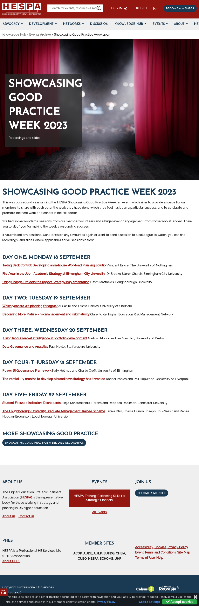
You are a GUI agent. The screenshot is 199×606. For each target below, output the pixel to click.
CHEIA (120, 553)
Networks (72, 24)
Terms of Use (145, 558)
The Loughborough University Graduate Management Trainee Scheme (53, 411)
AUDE (87, 553)
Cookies (160, 547)
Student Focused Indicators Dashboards (31, 403)
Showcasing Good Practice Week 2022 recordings (44, 442)
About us (8, 516)
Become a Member (151, 493)
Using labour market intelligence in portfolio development (45, 338)
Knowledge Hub (129, 24)
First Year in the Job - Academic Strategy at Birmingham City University (54, 274)
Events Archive (40, 34)
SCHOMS (106, 558)
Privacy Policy (178, 547)
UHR (117, 558)
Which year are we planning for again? (30, 306)
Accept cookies (179, 602)
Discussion (99, 24)
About (179, 24)
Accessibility (144, 547)
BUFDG (108, 553)
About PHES (11, 561)
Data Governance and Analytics (25, 347)
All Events (99, 512)
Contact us (26, 516)
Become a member (180, 8)
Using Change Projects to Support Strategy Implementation (45, 282)
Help (159, 558)
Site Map (183, 552)
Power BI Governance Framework (26, 370)
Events (159, 24)
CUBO (82, 558)
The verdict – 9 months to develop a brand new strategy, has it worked (53, 379)
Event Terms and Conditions (155, 552)
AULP (97, 553)
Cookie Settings (149, 601)
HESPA (26, 497)
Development (41, 24)
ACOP (77, 553)
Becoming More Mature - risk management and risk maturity (45, 314)
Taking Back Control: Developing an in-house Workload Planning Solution (55, 265)
